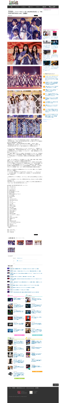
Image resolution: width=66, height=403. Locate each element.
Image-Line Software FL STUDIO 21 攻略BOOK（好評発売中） (36, 348)
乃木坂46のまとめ (19, 258)
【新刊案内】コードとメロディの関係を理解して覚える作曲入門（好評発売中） (36, 354)
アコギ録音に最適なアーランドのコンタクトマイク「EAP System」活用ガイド (19, 367)
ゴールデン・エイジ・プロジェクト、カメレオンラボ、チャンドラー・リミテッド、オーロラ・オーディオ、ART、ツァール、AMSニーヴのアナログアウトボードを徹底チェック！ (51, 78)
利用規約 (13, 387)
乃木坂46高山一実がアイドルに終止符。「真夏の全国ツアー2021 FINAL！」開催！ (22, 276)
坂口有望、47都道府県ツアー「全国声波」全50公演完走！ (19, 299)
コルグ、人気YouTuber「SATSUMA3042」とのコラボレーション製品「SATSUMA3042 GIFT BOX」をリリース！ (19, 306)
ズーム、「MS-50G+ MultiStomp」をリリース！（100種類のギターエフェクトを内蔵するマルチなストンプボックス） (51, 94)
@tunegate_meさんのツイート (47, 119)
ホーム (10, 387)
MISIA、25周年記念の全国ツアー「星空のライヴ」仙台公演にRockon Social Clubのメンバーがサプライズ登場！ (19, 318)
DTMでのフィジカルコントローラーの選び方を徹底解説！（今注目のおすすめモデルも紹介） (51, 98)
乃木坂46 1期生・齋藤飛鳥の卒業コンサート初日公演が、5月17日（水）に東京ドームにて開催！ (24, 268)
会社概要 (36, 387)
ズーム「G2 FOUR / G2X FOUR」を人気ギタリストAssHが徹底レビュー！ (36, 324)
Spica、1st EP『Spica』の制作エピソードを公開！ (36, 317)
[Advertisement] (40, 2)
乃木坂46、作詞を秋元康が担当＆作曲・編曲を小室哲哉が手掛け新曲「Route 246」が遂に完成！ (24, 292)
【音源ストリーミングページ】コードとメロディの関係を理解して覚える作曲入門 (36, 360)
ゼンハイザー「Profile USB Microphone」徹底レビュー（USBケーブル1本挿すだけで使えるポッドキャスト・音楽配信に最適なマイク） (19, 362)
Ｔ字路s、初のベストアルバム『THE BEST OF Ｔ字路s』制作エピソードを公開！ (36, 299)
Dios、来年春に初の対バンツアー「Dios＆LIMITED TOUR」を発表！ (19, 312)
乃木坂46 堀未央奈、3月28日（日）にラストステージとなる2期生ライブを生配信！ (22, 287)
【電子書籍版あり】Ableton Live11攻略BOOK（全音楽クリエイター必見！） (36, 367)
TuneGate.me (45, 121)
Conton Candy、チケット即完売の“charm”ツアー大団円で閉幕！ (19, 324)
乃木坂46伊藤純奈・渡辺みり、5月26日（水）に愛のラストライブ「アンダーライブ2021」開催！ (24, 285)
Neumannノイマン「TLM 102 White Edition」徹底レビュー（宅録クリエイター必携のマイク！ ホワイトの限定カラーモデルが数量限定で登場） (19, 355)
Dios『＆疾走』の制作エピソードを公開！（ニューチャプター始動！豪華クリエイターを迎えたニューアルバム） (36, 312)
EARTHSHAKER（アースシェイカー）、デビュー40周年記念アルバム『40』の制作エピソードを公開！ (36, 306)
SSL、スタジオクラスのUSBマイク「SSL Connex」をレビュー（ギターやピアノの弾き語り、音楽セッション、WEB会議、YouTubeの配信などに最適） (19, 374)
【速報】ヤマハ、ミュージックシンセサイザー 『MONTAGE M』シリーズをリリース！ (51, 106)
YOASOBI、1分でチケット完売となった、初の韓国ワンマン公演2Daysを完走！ (19, 330)
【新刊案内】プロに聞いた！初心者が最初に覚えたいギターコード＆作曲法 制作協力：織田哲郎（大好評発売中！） (36, 342)
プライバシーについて (30, 387)
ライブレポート (20, 260)
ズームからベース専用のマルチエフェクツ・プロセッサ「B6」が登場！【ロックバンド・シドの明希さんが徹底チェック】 (36, 330)
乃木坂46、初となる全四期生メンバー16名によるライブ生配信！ (19, 289)
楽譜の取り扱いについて (21, 387)
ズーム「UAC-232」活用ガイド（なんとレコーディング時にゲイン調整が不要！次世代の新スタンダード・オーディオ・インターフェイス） (19, 343)
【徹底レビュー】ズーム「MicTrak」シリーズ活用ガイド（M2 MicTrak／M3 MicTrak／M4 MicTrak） (19, 348)
